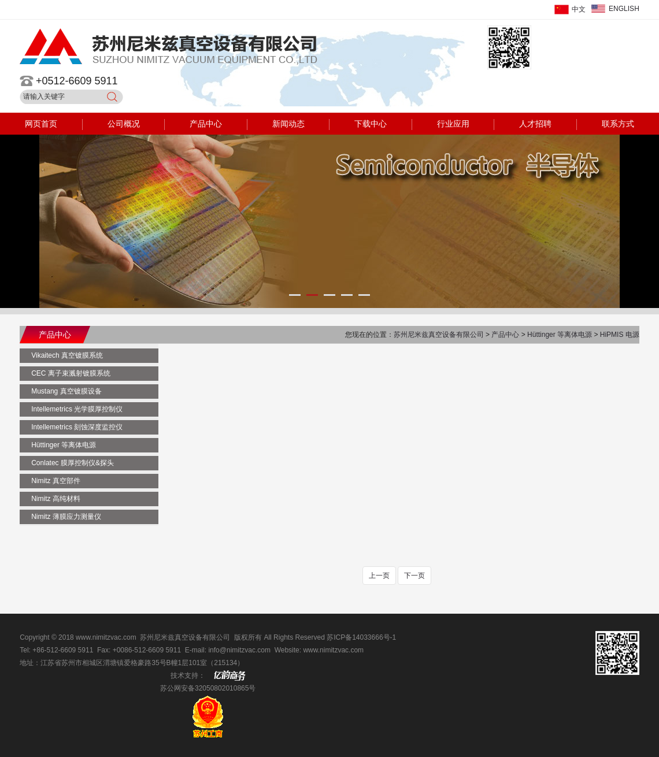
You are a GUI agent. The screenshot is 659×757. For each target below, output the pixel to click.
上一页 (379, 576)
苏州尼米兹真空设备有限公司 (440, 335)
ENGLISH (624, 9)
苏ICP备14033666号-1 (361, 637)
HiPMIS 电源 (619, 335)
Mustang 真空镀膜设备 (66, 391)
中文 (579, 9)
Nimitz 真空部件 (55, 481)
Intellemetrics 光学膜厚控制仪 (77, 409)
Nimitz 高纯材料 (55, 499)
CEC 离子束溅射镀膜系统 (70, 373)
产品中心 (506, 335)
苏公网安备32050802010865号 (208, 688)
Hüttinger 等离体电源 (559, 335)
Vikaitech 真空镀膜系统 (67, 355)
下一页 (414, 576)
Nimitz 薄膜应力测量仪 (66, 517)
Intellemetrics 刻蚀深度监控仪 (77, 427)
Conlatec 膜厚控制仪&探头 (72, 463)
